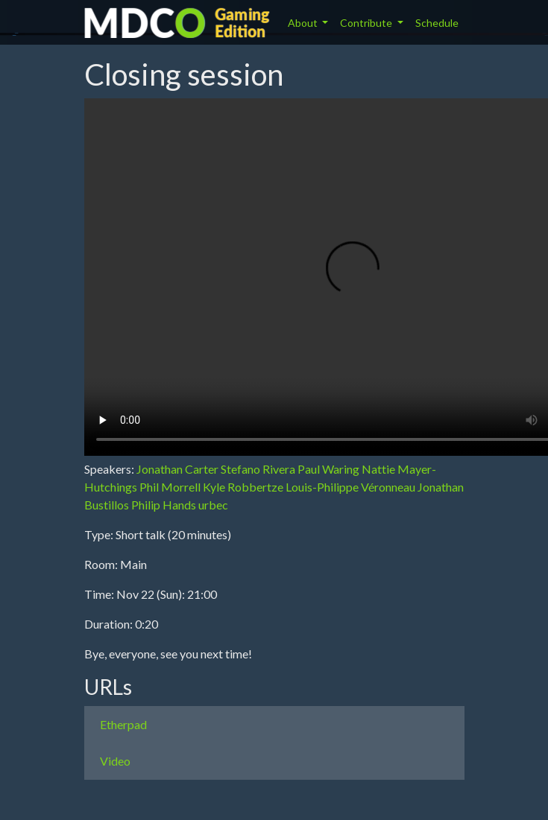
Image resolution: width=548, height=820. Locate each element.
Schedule (437, 22)
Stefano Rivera (258, 469)
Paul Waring (328, 469)
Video (115, 761)
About (304, 22)
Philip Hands (163, 505)
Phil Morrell (170, 487)
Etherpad (123, 724)
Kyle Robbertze (243, 487)
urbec (213, 505)
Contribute (367, 22)
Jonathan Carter (177, 469)
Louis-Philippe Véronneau (350, 487)
